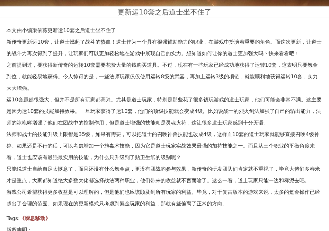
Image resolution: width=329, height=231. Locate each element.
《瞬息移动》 (35, 218)
